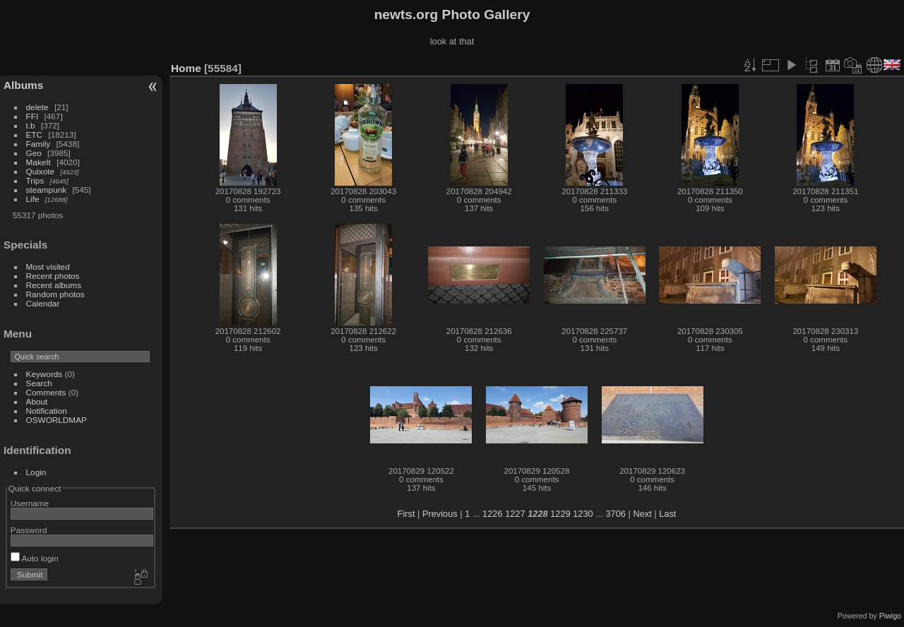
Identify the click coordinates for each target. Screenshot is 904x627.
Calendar (43, 303)
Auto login (35, 558)
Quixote (40, 171)
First (406, 513)
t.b (30, 125)
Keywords (44, 373)
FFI (32, 116)
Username (30, 503)
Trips (35, 180)
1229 (560, 513)
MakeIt (38, 162)
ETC (34, 134)
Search (39, 383)
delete (37, 107)
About (37, 401)
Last (667, 513)
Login (36, 472)
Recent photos (53, 275)
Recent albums (53, 284)
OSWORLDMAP (56, 419)
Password (29, 530)
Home (186, 68)
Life (33, 198)
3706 (615, 513)
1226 (492, 513)
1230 (583, 513)
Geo (34, 152)
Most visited (48, 266)
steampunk (46, 189)
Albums (23, 85)
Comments (46, 392)
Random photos (55, 294)
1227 (515, 513)
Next (642, 513)
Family (38, 143)
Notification (46, 410)
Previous (440, 513)
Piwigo (890, 615)
